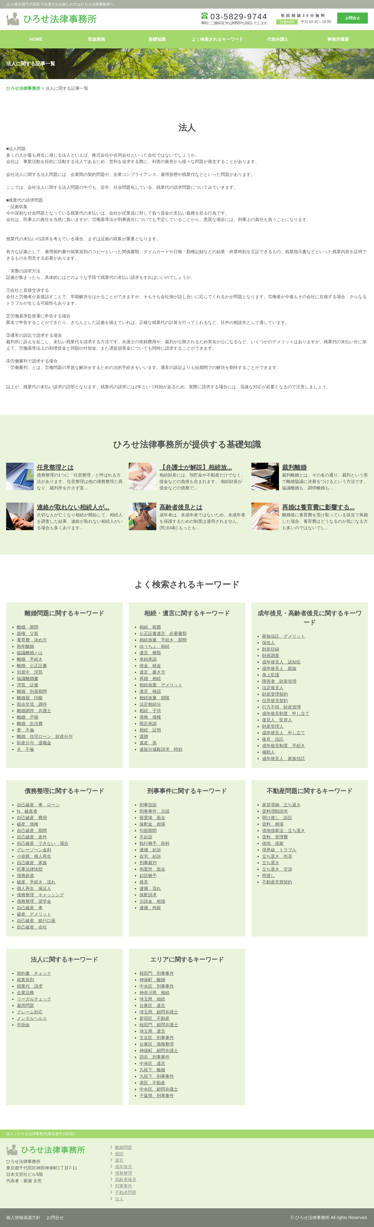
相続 (119, 1153)
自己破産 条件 (32, 836)
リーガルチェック (34, 999)
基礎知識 (157, 39)
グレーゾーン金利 (34, 849)
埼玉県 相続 (152, 999)
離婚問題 (123, 1147)
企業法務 (25, 992)
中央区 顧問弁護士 (158, 1089)
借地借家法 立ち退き (283, 830)
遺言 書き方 (152, 672)
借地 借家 (273, 843)
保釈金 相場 (152, 824)
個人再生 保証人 (34, 888)
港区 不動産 (152, 1082)
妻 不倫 (25, 729)
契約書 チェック (34, 973)
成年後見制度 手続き (283, 745)
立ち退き (270, 862)
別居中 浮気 (30, 672)
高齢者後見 (125, 1179)
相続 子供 (150, 710)
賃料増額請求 (275, 811)
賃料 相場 (273, 824)
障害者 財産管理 (279, 681)
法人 (119, 1198)
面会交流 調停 (32, 704)
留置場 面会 (152, 817)
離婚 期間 (27, 627)
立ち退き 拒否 (277, 856)
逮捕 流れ (150, 888)
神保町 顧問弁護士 (158, 1050)
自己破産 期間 (32, 830)
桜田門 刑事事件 (156, 973)
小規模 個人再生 (34, 856)
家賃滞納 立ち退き (281, 804)
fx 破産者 (27, 811)
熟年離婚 (25, 646)
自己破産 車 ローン (38, 804)
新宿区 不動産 (154, 1018)
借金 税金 (150, 665)
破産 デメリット (34, 914)
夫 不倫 (25, 749)
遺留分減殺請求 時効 (160, 749)
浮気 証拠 (27, 684)
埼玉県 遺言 (152, 1031)
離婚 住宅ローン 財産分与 (45, 736)
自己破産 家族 (32, 862)
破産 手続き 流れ (36, 881)
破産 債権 (27, 824)
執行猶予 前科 (154, 843)
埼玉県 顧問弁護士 (158, 1011)
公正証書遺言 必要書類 (163, 633)
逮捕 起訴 (150, 849)
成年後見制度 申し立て (285, 713)
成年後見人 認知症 (281, 661)
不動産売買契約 (277, 881)
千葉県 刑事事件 (156, 1095)
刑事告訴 (148, 804)
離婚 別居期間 (32, 691)
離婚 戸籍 (27, 717)
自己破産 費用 (32, 817)
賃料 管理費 (275, 836)
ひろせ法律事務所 (23, 88)
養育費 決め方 (32, 639)
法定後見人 (273, 687)
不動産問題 (125, 1192)
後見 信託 (273, 739)
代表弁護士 (277, 39)
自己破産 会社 (32, 927)
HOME (36, 39)
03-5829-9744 (238, 17)
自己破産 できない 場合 (42, 843)
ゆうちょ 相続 (154, 646)
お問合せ (352, 18)
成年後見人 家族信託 (283, 758)
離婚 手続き (30, 659)
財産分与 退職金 (34, 742)
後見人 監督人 (277, 719)
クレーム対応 (30, 1011)
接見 (143, 881)
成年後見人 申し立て (283, 732)
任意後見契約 (275, 700)
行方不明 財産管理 (281, 707)
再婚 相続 (150, 678)
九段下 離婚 (152, 1069)
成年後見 (123, 1166)
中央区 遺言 (152, 1063)
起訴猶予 (148, 875)
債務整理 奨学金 (34, 901)
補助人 (268, 752)
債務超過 (25, 875)
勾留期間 (148, 830)
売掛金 (23, 1024)
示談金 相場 (152, 901)
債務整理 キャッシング (40, 894)
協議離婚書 (27, 678)
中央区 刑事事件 (156, 986)
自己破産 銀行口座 (36, 920)
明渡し (268, 875)
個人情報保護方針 (23, 1217)
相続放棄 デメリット (160, 684)
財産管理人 (273, 726)
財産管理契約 (275, 694)
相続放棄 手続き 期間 (163, 639)
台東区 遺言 (152, 1005)
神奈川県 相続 (154, 992)
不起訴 (145, 836)
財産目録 (270, 649)
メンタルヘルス (32, 1018)
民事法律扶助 (30, 869)
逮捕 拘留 (150, 907)
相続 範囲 (150, 627)
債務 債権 (150, 717)
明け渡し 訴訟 (277, 817)
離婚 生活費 (30, 723)
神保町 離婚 (152, 979)
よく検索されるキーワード (217, 39)
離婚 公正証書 (32, 665)
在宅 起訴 (150, 856)
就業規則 (25, 979)
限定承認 (148, 723)
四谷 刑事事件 (154, 1056)
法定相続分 (150, 704)
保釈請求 (148, 894)
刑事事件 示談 (154, 811)
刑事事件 (123, 1185)
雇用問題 (25, 1005)
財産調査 (270, 655)
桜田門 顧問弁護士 (158, 1024)
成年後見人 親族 (279, 668)
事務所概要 (338, 39)
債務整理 (123, 1173)
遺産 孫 (148, 742)
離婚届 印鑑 (30, 697)
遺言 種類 (150, 652)
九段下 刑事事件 (156, 1076)
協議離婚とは (30, 652)
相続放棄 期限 (154, 697)
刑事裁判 (148, 862)
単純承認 (148, 659)
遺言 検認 (150, 691)
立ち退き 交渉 (277, 869)
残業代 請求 (30, 986)
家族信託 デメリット (283, 636)
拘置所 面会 (152, 869)
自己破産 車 (30, 907)
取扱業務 (96, 39)
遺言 (119, 1160)
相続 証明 (150, 729)
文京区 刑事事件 (156, 1037)
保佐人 (268, 642)
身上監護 (270, 674)
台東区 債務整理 (156, 1044)
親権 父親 (27, 633)
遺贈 (143, 736)
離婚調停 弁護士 (34, 710)
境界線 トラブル (279, 849)
